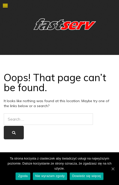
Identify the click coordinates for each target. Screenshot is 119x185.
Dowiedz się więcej (86, 176)
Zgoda (23, 176)
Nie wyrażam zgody (50, 176)
